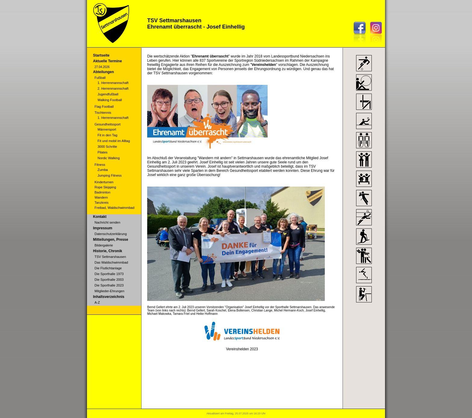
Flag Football (104, 106)
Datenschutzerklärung (111, 234)
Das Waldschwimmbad (111, 262)
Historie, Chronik (107, 251)
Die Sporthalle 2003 (109, 279)
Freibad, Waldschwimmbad (114, 207)
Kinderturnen (104, 182)
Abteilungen (103, 72)
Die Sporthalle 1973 (109, 274)
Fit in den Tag (107, 135)
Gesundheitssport (107, 124)
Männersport (107, 129)
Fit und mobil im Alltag (114, 141)
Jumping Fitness (110, 175)
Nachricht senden (107, 222)
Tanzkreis (101, 202)
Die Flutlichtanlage (108, 268)
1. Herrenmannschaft (113, 83)
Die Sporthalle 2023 (109, 285)
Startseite (101, 55)
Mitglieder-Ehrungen (109, 291)
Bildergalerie (104, 245)
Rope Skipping (105, 187)
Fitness (100, 164)
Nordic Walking (109, 158)
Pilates (102, 152)
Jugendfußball (108, 94)
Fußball (100, 77)
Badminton (102, 192)
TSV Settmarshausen (110, 257)
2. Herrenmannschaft (113, 88)
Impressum (102, 228)
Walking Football (110, 100)
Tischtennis (103, 112)
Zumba (103, 170)
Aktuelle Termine (107, 61)
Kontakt (100, 217)
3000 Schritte (107, 146)
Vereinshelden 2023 (242, 349)
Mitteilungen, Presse (110, 239)
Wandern (101, 197)
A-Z (97, 302)
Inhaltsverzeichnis (108, 297)
